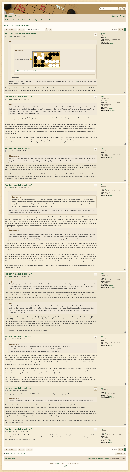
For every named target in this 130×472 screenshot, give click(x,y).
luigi (102, 429)
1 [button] (122, 29)
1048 (106, 101)
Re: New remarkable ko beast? (20, 33)
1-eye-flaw (62, 174)
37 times (111, 157)
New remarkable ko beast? (17, 25)
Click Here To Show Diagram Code (25, 71)
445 (106, 152)
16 (105, 37)
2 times (111, 43)
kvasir (102, 96)
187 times (112, 110)
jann (102, 148)
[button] (119, 29)
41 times (111, 442)
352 (106, 433)
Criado (103, 33)
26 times (111, 108)
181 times (111, 441)
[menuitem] (17, 16)
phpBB (58, 463)
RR (77, 81)
